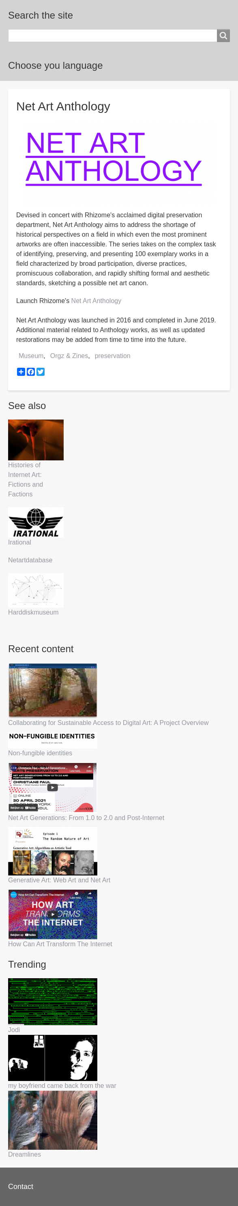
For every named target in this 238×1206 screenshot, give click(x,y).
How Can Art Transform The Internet (60, 944)
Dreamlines (24, 1154)
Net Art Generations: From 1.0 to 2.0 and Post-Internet (86, 817)
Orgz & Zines (69, 355)
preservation (113, 355)
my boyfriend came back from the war (62, 1085)
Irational (19, 542)
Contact (20, 1187)
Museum (31, 355)
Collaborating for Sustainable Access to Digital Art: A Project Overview (108, 722)
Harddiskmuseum (33, 612)
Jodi (14, 1029)
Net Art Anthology (96, 300)
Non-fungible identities (40, 753)
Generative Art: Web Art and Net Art (59, 880)
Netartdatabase (30, 560)
